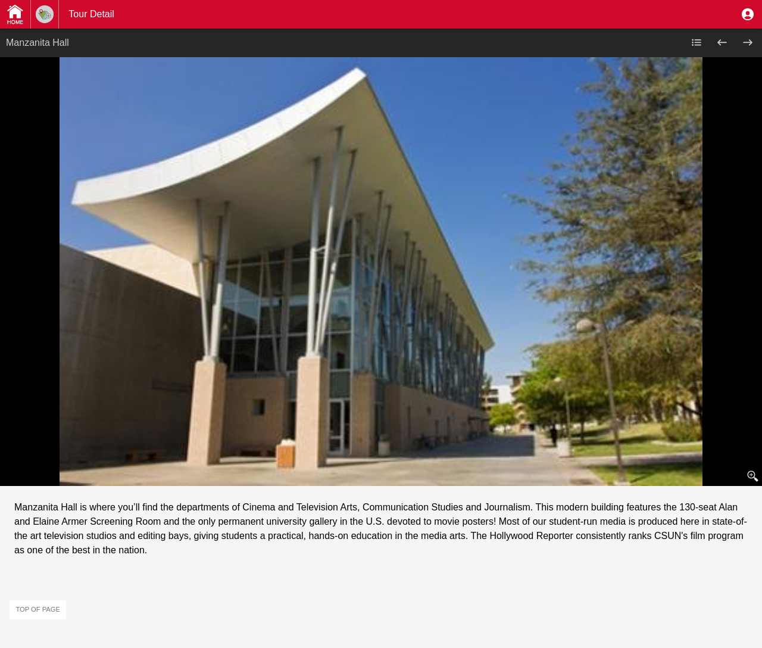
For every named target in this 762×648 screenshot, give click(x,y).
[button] (747, 14)
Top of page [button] (37, 609)
